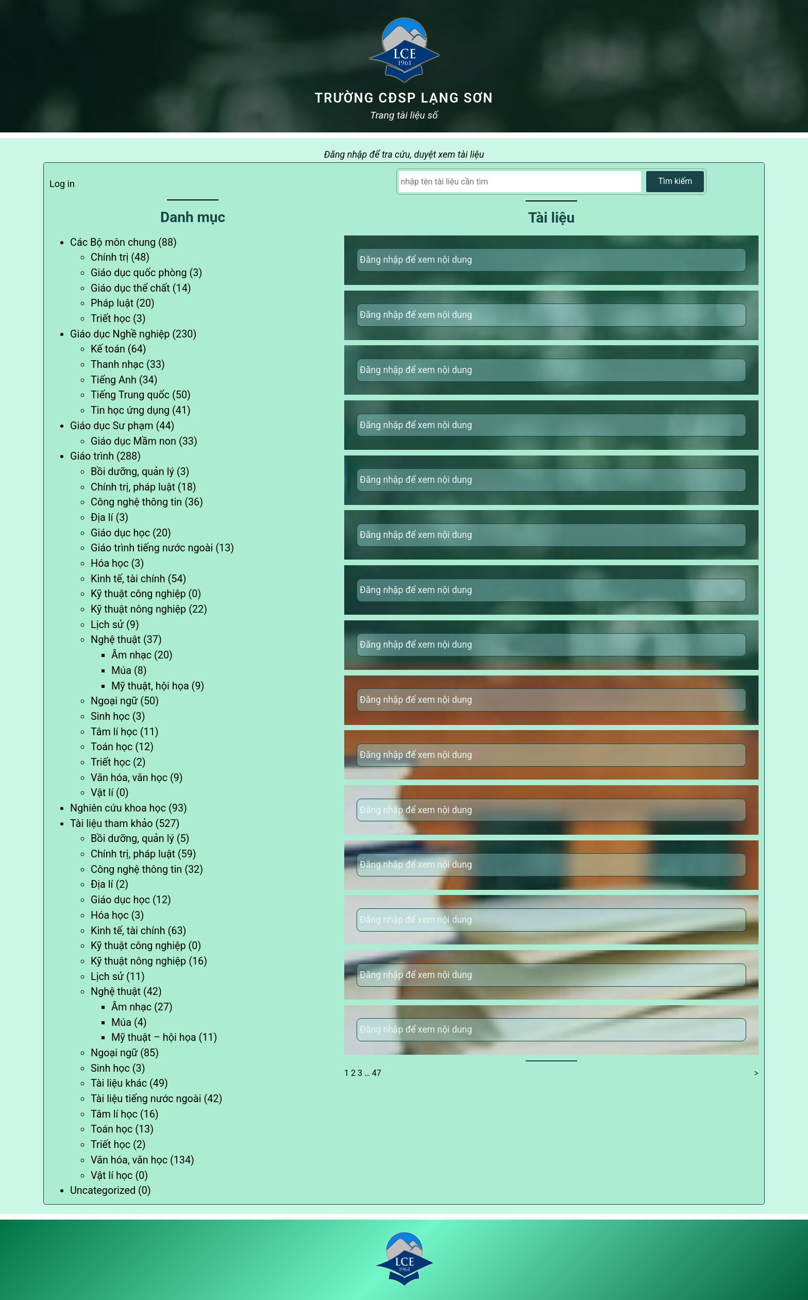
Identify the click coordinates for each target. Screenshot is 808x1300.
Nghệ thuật (116, 640)
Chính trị (109, 257)
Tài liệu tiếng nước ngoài (146, 1099)
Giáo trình (92, 456)
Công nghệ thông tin (136, 502)
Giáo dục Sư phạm (112, 426)
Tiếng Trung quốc (130, 395)
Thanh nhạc (117, 364)
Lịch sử (107, 625)
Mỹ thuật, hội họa (150, 686)
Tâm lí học (114, 732)
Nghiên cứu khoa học (118, 808)
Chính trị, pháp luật (133, 487)
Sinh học (110, 716)
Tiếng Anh (114, 380)
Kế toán (108, 349)
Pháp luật (112, 303)
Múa (121, 671)
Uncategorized (103, 1190)
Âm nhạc (131, 655)
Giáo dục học (120, 533)
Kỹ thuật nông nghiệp (138, 609)
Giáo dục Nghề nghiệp (120, 334)
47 (376, 1073)
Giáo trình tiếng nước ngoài (152, 548)
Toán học (111, 747)
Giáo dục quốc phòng (139, 273)
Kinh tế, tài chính (128, 579)
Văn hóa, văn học (129, 778)
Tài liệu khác (119, 1083)
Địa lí (102, 518)
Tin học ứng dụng (130, 410)
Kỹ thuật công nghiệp (138, 594)
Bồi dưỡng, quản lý (132, 472)
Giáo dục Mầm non (133, 441)
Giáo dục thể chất (130, 288)
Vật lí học (111, 1175)
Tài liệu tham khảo (111, 824)
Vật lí (102, 793)
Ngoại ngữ (114, 701)
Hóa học (110, 563)
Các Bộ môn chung (113, 242)
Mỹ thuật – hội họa (153, 1037)
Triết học (110, 319)
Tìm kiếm (675, 181)
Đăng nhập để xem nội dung (416, 260)
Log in (62, 183)
